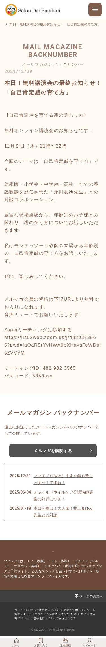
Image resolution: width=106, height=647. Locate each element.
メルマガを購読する (53, 454)
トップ (8, 26)
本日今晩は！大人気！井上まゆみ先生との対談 (63, 515)
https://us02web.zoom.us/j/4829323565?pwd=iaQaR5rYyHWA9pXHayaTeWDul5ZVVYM (52, 348)
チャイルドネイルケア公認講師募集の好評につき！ (63, 499)
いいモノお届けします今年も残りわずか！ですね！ (63, 482)
